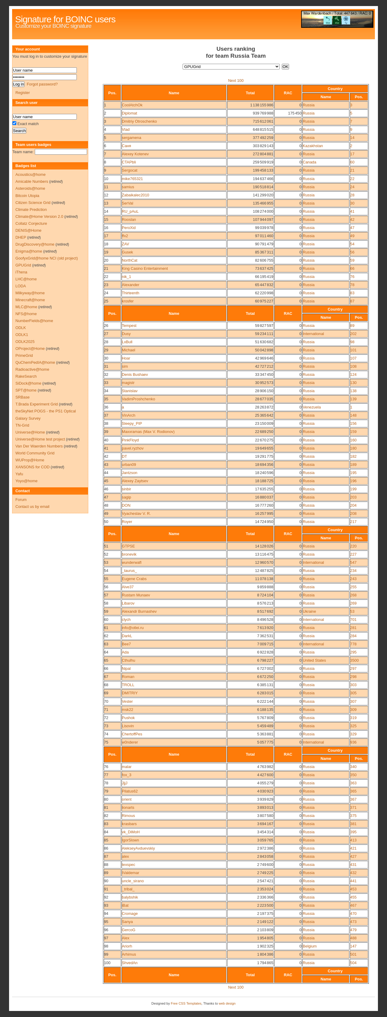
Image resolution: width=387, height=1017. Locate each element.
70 (106, 701)
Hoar (126, 358)
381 (353, 824)
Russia (308, 105)
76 (352, 276)
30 (352, 203)
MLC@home (26, 307)
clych (126, 619)
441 (353, 881)
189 (353, 464)
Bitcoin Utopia (27, 195)
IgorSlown (130, 840)
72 (106, 717)
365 (353, 791)
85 (106, 840)
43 (106, 464)
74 (106, 734)
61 (106, 627)
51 (106, 546)
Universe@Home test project (40, 439)
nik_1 (126, 276)
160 (353, 440)
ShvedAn (130, 962)
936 (353, 742)
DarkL (127, 636)
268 (353, 595)
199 (353, 489)
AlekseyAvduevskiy (138, 848)
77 (106, 775)
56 (352, 252)
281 (353, 627)
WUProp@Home (29, 460)
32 (106, 374)
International (313, 333)
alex (125, 856)
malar (127, 766)
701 (353, 619)
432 (353, 872)
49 (352, 236)
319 (353, 717)
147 (353, 946)
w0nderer (130, 742)
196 (353, 481)
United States (314, 660)
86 (106, 848)
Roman (128, 676)
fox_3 (126, 775)
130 (353, 382)
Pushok (128, 717)
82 (106, 815)
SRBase (22, 397)
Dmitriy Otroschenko (139, 121)
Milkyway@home (30, 293)
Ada (125, 652)
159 (353, 431)
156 (353, 423)
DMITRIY (130, 693)
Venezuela (312, 407)
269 (353, 603)
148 (353, 415)
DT (124, 456)
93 (106, 905)
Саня (126, 146)
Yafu (19, 474)
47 (352, 227)
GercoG (128, 930)
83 (352, 293)
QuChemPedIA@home (35, 362)
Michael (128, 350)
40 (106, 440)
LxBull (127, 342)
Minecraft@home (30, 300)
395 (353, 832)
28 (352, 195)
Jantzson (129, 472)
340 (353, 766)
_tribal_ (128, 889)
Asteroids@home (30, 188)
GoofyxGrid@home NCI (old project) (46, 258)
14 (352, 137)
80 (106, 799)
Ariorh (127, 946)
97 (106, 938)
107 (353, 358)
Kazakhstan (313, 146)
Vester (127, 701)
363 (353, 783)
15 (106, 219)
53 (106, 562)
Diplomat (129, 113)
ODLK (20, 327)
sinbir (126, 489)
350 (353, 775)
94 (106, 913)
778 (353, 644)
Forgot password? (42, 84)
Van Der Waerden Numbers (39, 446)
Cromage (130, 913)
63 (106, 644)
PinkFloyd (130, 440)
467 (353, 905)
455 (353, 897)
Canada (309, 162)
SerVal (127, 203)
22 (352, 178)
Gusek (127, 252)
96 (106, 930)
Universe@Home (30, 432)
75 (106, 742)
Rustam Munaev (136, 595)
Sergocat (129, 170)
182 (353, 456)
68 (106, 685)
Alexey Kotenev (135, 154)
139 (353, 399)
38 (106, 423)
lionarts (128, 807)
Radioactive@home (32, 369)
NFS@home (26, 314)
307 (353, 701)
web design (227, 1003)
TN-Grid (22, 425)
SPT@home (26, 390)
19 (106, 252)
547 (353, 562)
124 (353, 374)
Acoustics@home (30, 174)
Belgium (310, 946)
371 (353, 807)
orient (127, 799)
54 (352, 244)
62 (106, 636)
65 (106, 660)
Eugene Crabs (134, 578)
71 (106, 709)
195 (353, 472)
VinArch (128, 415)
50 (106, 521)
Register (22, 92)
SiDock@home (28, 383)
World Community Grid (34, 453)
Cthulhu (128, 660)
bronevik (129, 554)
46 (106, 489)
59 (352, 260)
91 (106, 889)
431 (353, 864)
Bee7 (126, 644)
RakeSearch (26, 376)
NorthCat (129, 260)
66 (352, 268)
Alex (125, 938)
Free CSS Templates (186, 1003)
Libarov (128, 603)
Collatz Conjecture (31, 223)
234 (353, 570)
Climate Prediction (31, 209)
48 (106, 505)
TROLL (128, 685)
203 (353, 497)
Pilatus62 (130, 791)
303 (353, 685)
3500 (354, 660)
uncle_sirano (133, 881)
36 (106, 407)
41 (352, 211)
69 (106, 693)
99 (106, 954)
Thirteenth (130, 293)
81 (106, 807)
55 (106, 578)
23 (106, 284)
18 (106, 244)
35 (106, 399)
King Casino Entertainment (145, 268)
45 (106, 481)
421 (353, 848)
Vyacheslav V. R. (136, 513)
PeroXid (129, 227)
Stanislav (130, 391)
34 (106, 391)
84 (106, 832)
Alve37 (128, 587)
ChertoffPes (132, 734)
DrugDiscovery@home (34, 244)
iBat (125, 905)
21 (352, 170)
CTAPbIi (129, 162)
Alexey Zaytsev (135, 481)
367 (353, 799)
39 (106, 431)
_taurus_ (129, 570)
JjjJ (124, 783)
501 (353, 954)
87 (352, 301)
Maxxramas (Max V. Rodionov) (148, 431)
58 (106, 603)
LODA (20, 286)
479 (353, 930)
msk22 (127, 709)
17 (352, 154)
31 (106, 366)
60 (352, 162)
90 (106, 881)
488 (353, 938)
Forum (21, 499)
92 (106, 897)
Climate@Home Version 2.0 (39, 216)
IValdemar (130, 872)
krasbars (129, 824)
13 (106, 203)
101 (353, 350)
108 (353, 366)
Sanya (127, 921)
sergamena (131, 137)
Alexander (130, 284)
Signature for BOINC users (65, 19)
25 (106, 301)
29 (106, 350)
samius (128, 187)
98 (352, 342)
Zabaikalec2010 (135, 195)
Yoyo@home (26, 481)
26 (106, 325)
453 (353, 889)
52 (106, 554)
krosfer (128, 301)
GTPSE (128, 546)
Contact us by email (32, 506)
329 (353, 734)
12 (106, 195)
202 (353, 333)
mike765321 (132, 178)
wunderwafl (131, 562)
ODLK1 (21, 334)
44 (106, 472)
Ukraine (309, 611)
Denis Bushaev (135, 374)
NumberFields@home (34, 320)
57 (106, 595)
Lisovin (128, 726)
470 (353, 913)
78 (352, 284)
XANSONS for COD (32, 467)
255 (353, 587)
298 (353, 676)
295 (353, 652)
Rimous (128, 815)
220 (353, 546)
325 (353, 726)
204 (353, 505)
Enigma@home (28, 251)
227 (353, 554)
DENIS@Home (28, 230)
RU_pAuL (130, 211)
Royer (127, 521)
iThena (21, 272)
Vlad (126, 129)
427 (353, 856)
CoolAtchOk (132, 105)
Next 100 (235, 80)
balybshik (130, 897)
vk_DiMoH (131, 832)
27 (106, 333)
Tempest (129, 325)
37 (106, 415)
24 (352, 187)
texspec (128, 864)
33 (106, 382)
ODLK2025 (24, 341)
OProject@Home (30, 348)
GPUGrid (23, 265)
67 (106, 676)
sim (125, 366)
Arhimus (129, 954)
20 (106, 260)
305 (353, 693)
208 (353, 513)
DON (126, 505)
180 (353, 448)
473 (353, 921)
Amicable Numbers (31, 181)
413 (353, 840)
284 (353, 636)
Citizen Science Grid (32, 202)
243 (353, 578)
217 (353, 521)
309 (353, 709)
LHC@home (26, 279)
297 (353, 668)
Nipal (126, 668)
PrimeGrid (24, 355)
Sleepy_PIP (132, 423)
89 (352, 325)
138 (353, 391)
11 (106, 187)
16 (106, 227)
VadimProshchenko (138, 399)
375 (353, 815)
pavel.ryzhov (133, 448)
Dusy (126, 333)
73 (106, 726)
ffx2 (125, 236)
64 (106, 652)
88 (106, 864)
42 (352, 219)
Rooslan (129, 219)
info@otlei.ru (133, 627)
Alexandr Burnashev (139, 611)
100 (107, 962)
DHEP (20, 237)
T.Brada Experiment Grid (36, 404)
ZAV (125, 244)
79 (106, 791)
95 (106, 921)
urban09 (129, 464)
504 (353, 962)
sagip (126, 497)
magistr (128, 382)
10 (106, 178)
